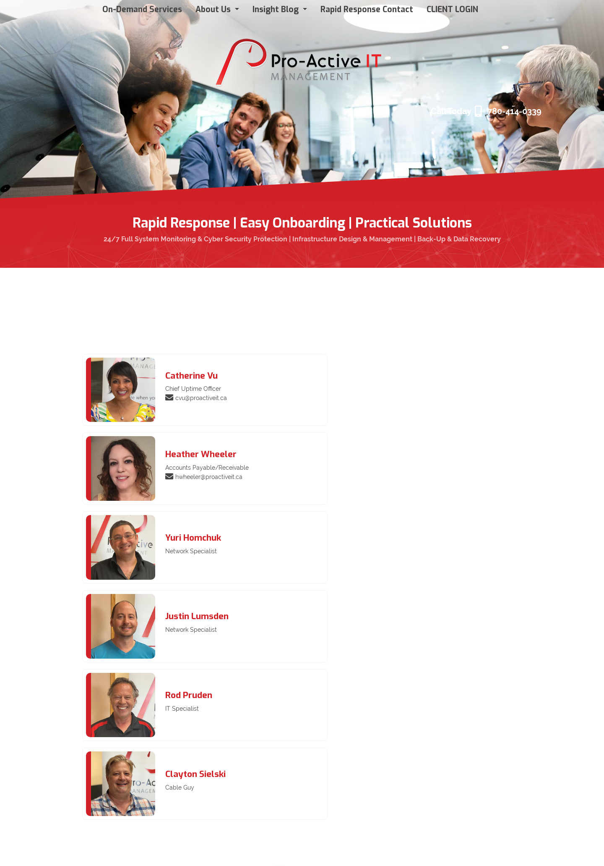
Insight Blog (123, 785)
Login (491, 849)
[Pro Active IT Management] (299, 59)
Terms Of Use (27, 850)
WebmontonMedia (570, 849)
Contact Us (122, 798)
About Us (119, 773)
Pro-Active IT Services (139, 760)
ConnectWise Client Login (144, 747)
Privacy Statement (71, 850)
